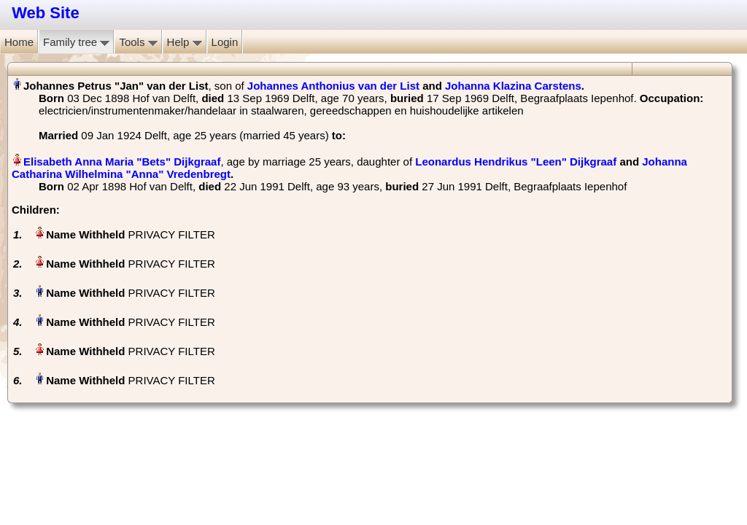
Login (225, 42)
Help (184, 42)
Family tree (76, 42)
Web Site (46, 13)
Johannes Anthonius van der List (333, 85)
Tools (138, 42)
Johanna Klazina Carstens (513, 85)
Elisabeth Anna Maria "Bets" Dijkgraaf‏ (121, 161)
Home (19, 42)
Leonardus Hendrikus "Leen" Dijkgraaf (515, 161)
